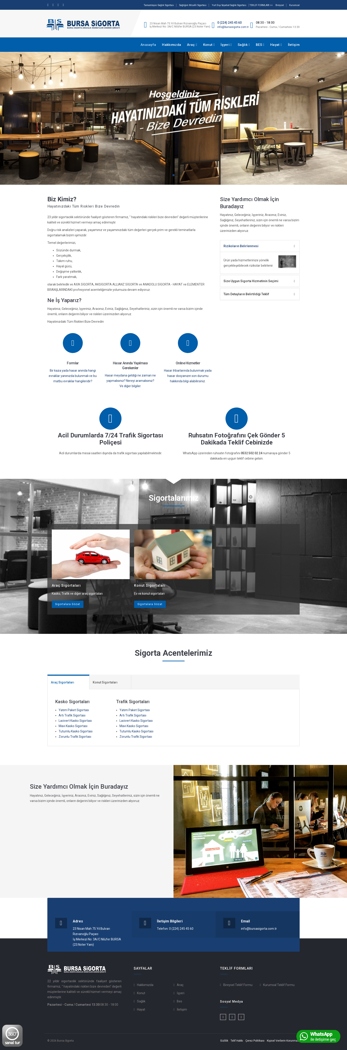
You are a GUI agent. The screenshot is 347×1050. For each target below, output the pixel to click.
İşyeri (226, 45)
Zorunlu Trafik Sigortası (75, 736)
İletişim (294, 45)
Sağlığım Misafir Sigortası (192, 5)
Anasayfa (148, 45)
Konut (209, 45)
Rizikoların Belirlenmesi (241, 246)
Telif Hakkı (237, 1040)
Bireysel (280, 5)
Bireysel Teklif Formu (238, 985)
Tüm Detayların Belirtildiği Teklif (246, 294)
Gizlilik (224, 1040)
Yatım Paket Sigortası (74, 710)
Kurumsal (294, 5)
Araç (192, 45)
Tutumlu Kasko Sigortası (76, 731)
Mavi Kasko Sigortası (73, 726)
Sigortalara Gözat (67, 604)
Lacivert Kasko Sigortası (75, 720)
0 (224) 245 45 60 (229, 22)
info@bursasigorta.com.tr (233, 27)
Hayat (276, 45)
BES (260, 45)
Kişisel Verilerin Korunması (283, 1040)
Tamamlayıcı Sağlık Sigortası (159, 5)
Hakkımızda (171, 45)
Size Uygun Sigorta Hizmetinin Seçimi (251, 281)
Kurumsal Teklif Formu (279, 985)
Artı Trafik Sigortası (72, 715)
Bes (179, 1001)
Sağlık (244, 45)
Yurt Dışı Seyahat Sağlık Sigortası (229, 5)
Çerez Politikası (254, 1040)
